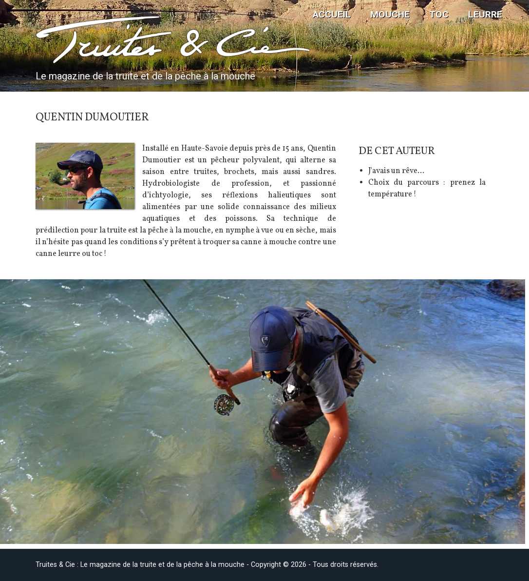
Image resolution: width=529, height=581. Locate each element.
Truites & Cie (113, 39)
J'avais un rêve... (396, 171)
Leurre (485, 14)
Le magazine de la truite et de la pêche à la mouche (145, 76)
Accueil (332, 14)
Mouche (390, 14)
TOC (439, 14)
